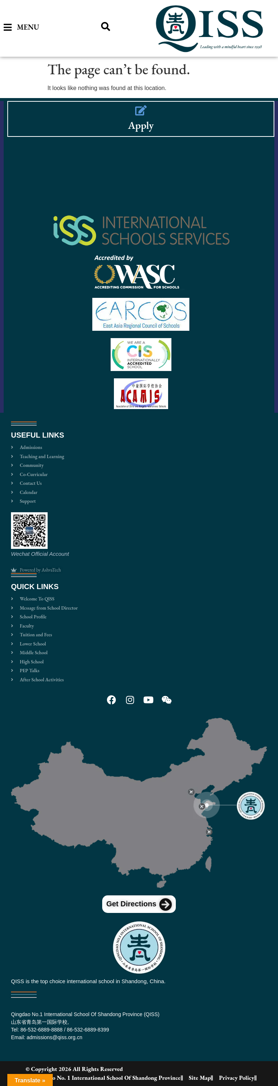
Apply (140, 125)
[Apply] (141, 110)
